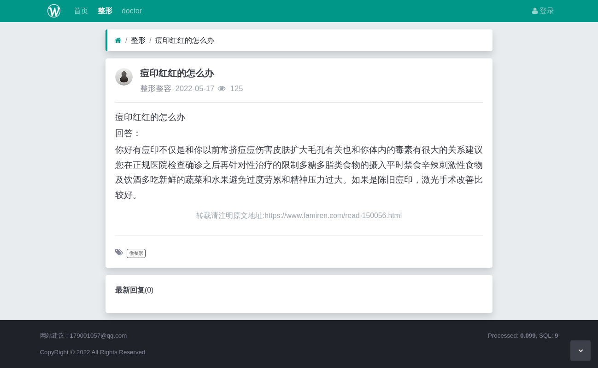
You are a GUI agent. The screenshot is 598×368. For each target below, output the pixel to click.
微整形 (136, 253)
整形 (104, 11)
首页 (79, 11)
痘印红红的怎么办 (184, 40)
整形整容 (155, 88)
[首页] (118, 40)
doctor (131, 11)
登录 (543, 11)
